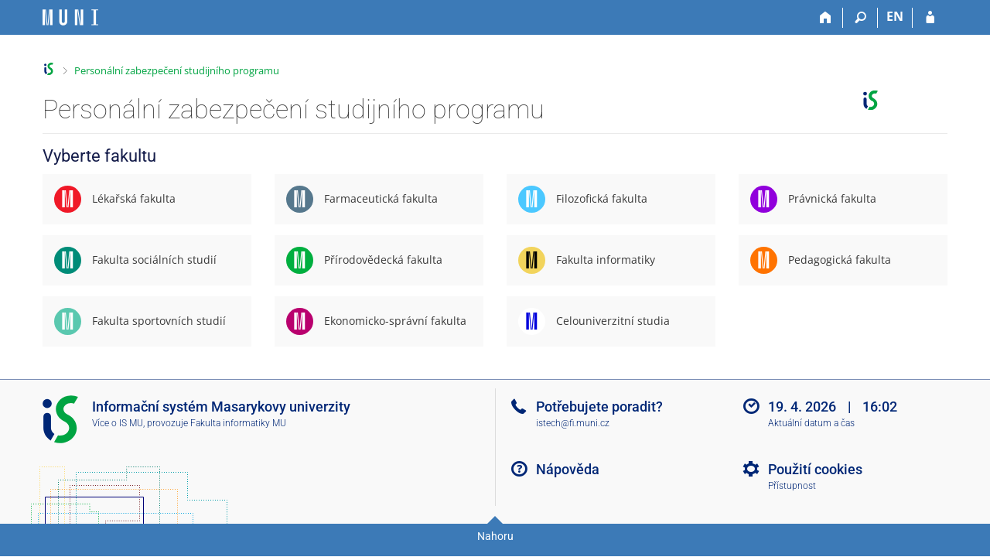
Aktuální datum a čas (811, 423)
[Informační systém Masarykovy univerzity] (70, 17)
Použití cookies (815, 469)
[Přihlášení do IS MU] (930, 18)
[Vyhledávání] (860, 18)
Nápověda (567, 469)
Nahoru (495, 536)
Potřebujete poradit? (599, 406)
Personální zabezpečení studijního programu (176, 70)
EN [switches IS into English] (894, 16)
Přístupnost (792, 485)
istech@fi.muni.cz (572, 423)
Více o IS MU (117, 423)
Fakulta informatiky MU (238, 423)
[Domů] (825, 18)
